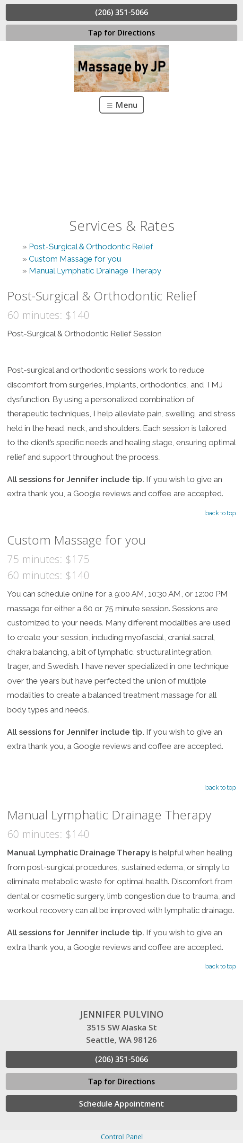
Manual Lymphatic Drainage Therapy (95, 270)
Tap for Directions (121, 32)
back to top (220, 513)
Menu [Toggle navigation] (122, 104)
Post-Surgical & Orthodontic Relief (91, 246)
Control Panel (122, 1136)
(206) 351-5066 (121, 12)
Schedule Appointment (121, 1104)
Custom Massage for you (75, 259)
